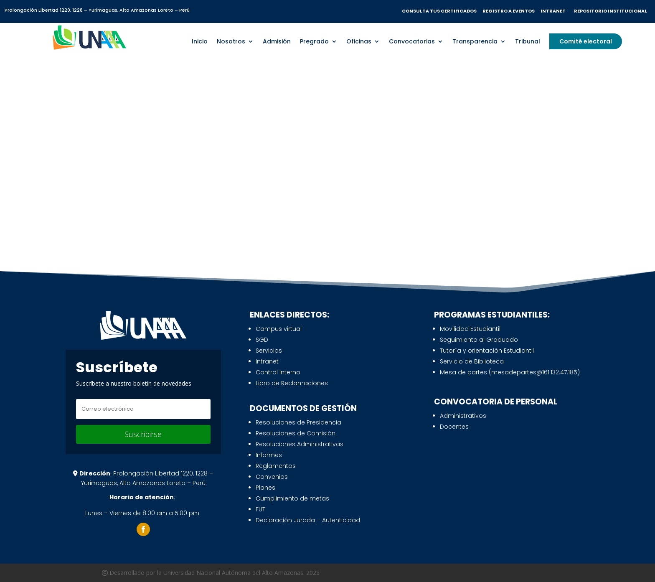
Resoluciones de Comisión (295, 433)
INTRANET (555, 11)
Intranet (267, 361)
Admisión (277, 39)
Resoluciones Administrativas (299, 444)
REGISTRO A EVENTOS (509, 11)
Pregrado (314, 39)
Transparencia (475, 39)
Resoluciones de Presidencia (298, 422)
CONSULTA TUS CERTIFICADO (438, 11)
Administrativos (463, 416)
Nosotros (231, 39)
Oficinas (358, 39)
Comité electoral (585, 39)
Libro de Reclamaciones (292, 383)
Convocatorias (412, 39)
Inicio (200, 39)
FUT (260, 509)
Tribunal (527, 39)
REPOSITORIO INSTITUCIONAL (610, 11)
